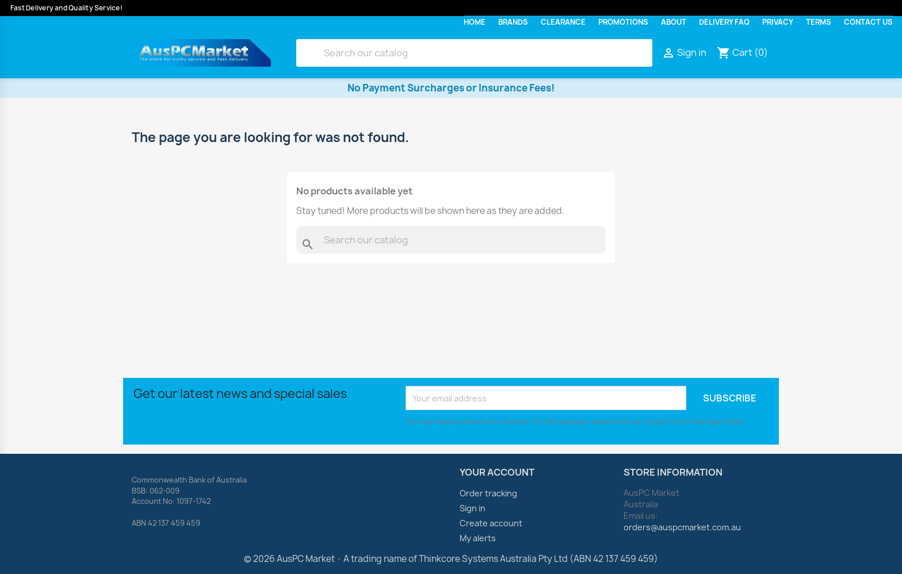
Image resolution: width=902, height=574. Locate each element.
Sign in (473, 508)
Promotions (623, 22)
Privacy (777, 22)
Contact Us (868, 22)
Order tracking (488, 493)
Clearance (563, 22)
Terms (818, 22)
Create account (491, 523)
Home (475, 22)
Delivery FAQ (724, 22)
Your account (497, 472)
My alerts (478, 538)
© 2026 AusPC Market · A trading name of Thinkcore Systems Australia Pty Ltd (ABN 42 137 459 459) (451, 559)
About (673, 22)
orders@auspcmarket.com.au (682, 527)
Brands (513, 22)
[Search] (474, 53)
